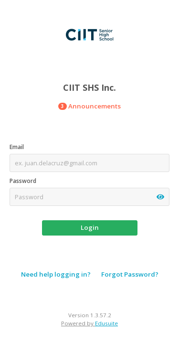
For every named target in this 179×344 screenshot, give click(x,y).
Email (17, 147)
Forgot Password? (129, 274)
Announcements (89, 106)
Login (90, 227)
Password (23, 181)
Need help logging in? (56, 274)
